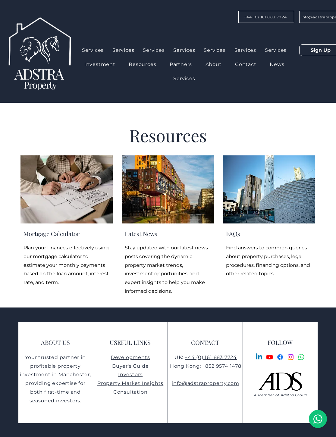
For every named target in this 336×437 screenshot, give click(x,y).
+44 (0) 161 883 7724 (211, 357)
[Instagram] (290, 357)
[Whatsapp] (301, 357)
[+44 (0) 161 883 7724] (266, 17)
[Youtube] (269, 357)
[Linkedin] (259, 357)
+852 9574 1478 (222, 366)
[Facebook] (280, 357)
